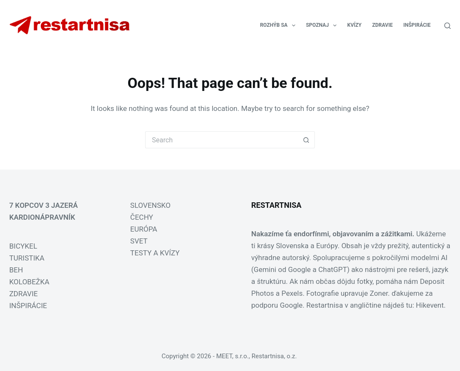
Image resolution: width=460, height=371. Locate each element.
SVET (139, 241)
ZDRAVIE (382, 25)
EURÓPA (143, 229)
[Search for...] (221, 139)
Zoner (379, 293)
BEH (16, 270)
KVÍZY (354, 25)
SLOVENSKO (150, 205)
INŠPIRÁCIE (416, 25)
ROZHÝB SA (279, 25)
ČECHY (141, 217)
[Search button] (306, 139)
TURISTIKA (27, 258)
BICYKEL (23, 246)
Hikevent (430, 305)
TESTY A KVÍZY (155, 253)
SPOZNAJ (323, 25)
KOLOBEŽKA (29, 282)
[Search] (447, 26)
